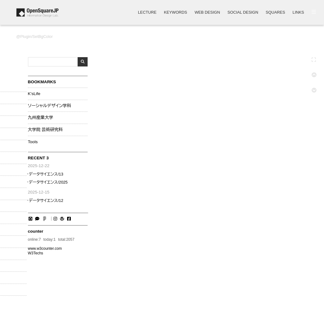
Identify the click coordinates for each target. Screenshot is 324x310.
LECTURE (147, 13)
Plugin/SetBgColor (36, 36)
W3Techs (35, 253)
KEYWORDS (175, 13)
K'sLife (34, 94)
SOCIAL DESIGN (242, 13)
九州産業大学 (40, 118)
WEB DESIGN (207, 13)
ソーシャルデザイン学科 (49, 106)
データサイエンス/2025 (48, 182)
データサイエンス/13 (46, 174)
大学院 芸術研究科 (45, 130)
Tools (33, 142)
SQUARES (275, 13)
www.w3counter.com (45, 248)
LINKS (298, 13)
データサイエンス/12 (46, 200)
